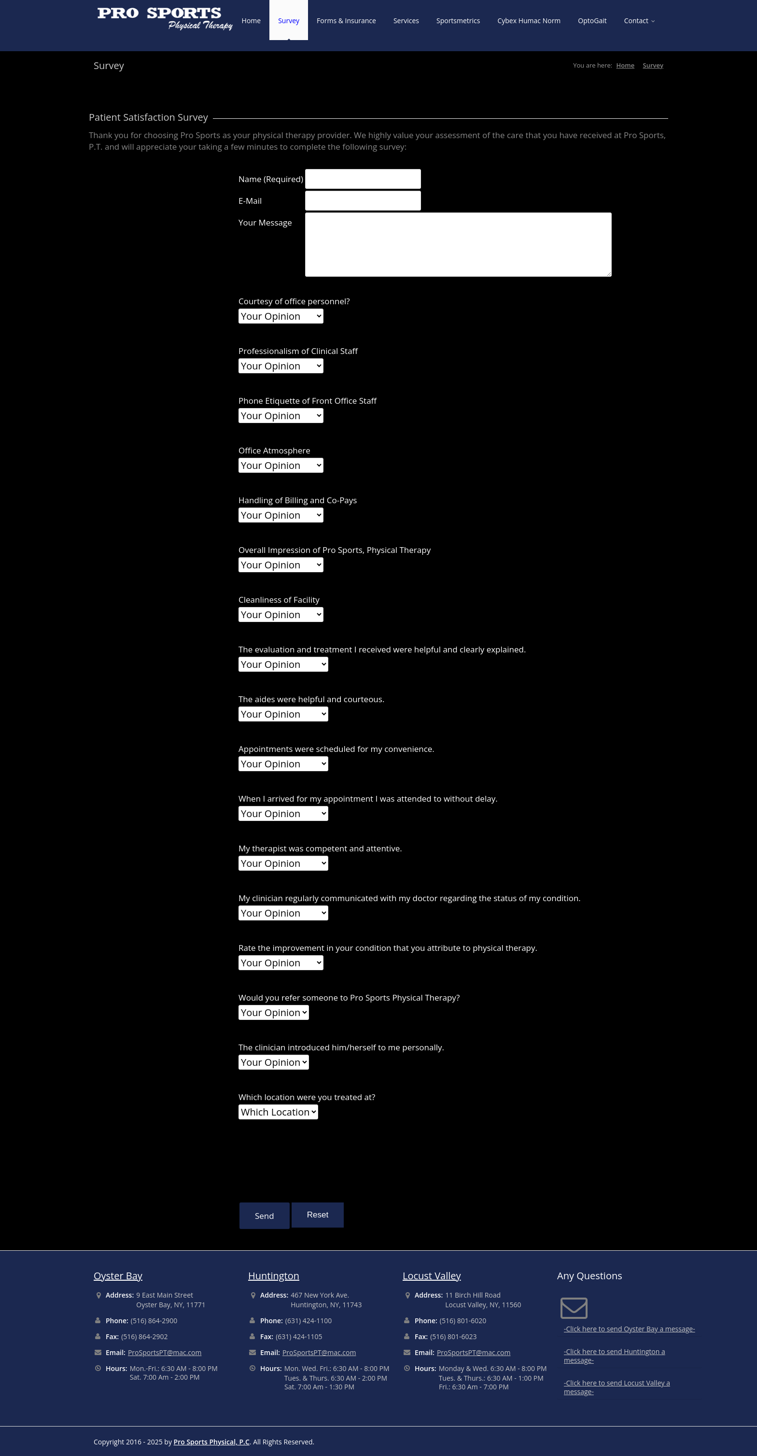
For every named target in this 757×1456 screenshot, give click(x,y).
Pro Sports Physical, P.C (212, 1441)
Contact (639, 20)
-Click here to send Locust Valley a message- (617, 1387)
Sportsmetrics (458, 20)
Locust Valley (432, 1275)
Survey (288, 20)
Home (251, 20)
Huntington (273, 1275)
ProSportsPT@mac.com (165, 1352)
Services (406, 20)
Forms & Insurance (346, 20)
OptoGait (592, 20)
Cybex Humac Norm (529, 20)
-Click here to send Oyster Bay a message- (629, 1328)
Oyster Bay (118, 1275)
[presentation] (311, 1158)
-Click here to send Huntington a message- (614, 1356)
